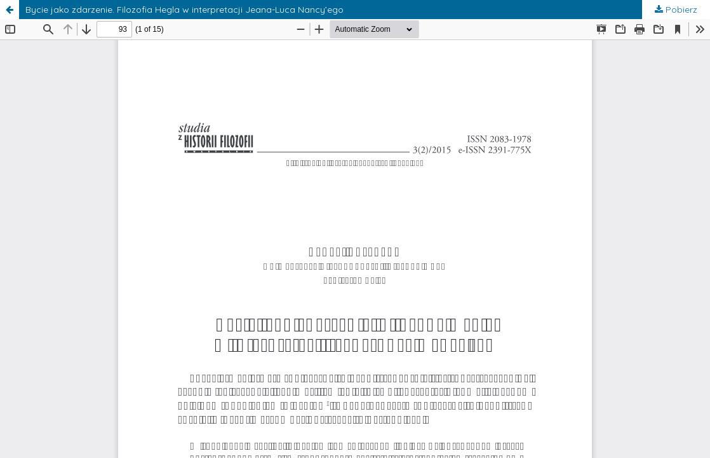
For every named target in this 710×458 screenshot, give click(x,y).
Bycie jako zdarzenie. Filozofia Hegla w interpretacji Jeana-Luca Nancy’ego (184, 9)
